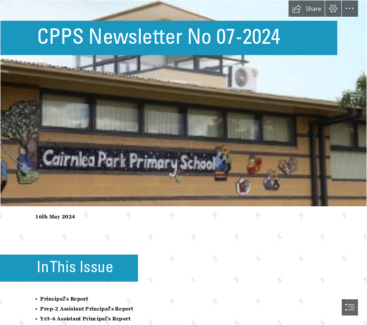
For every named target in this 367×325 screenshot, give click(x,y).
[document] (183, 162)
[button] (307, 8)
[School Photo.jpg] (183, 103)
